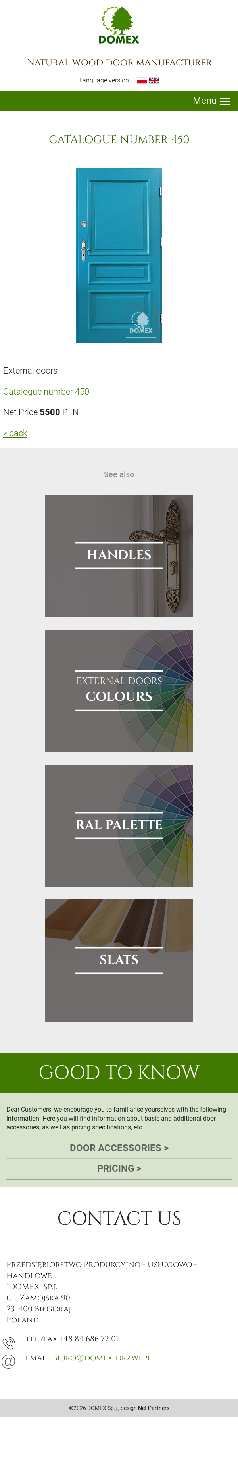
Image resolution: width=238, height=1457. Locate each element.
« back (15, 433)
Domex (119, 25)
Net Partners (153, 1408)
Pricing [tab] (119, 1169)
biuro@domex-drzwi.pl (102, 1358)
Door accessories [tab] (119, 1148)
